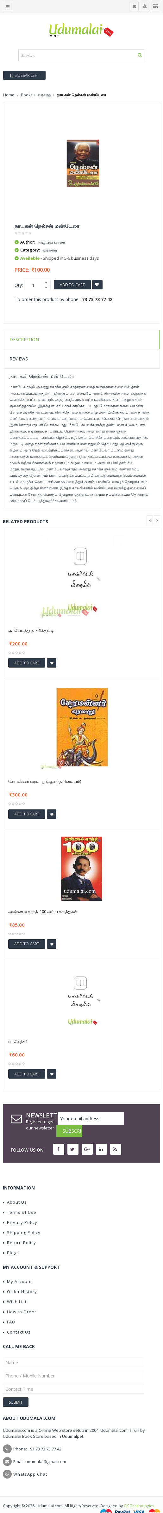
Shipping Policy (22, 1220)
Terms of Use (19, 1199)
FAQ (9, 1309)
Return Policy (19, 1230)
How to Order (19, 1299)
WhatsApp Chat (30, 1461)
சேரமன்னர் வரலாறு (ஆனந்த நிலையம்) (44, 781)
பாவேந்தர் (18, 1041)
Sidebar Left (24, 75)
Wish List (15, 1289)
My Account (17, 1269)
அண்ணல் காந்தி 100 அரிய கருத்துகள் (43, 911)
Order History (20, 1279)
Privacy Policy (20, 1210)
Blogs (11, 1240)
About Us (15, 1189)
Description (24, 339)
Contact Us (17, 1319)
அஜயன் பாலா (51, 242)
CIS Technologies (139, 1493)
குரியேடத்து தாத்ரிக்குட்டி (30, 630)
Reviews (18, 359)
